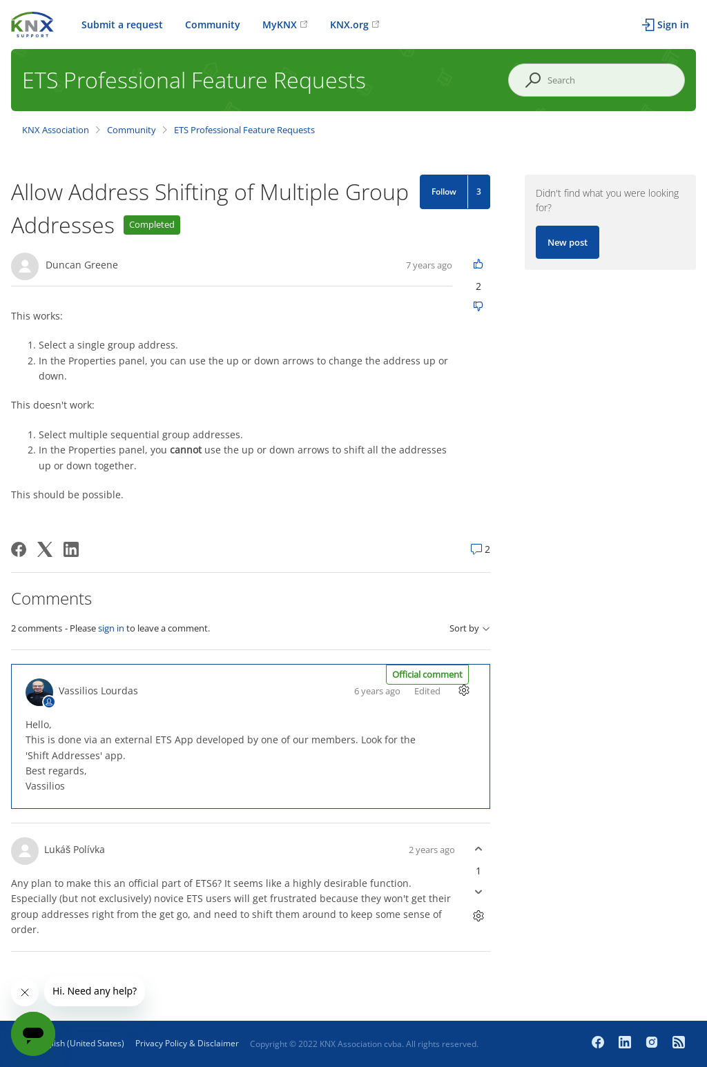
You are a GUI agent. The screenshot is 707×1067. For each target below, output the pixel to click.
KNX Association (55, 130)
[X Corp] (44, 549)
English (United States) (80, 1043)
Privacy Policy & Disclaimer (187, 1043)
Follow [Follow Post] (444, 191)
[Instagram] (653, 1043)
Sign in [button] (673, 24)
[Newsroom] (678, 1043)
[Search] (596, 80)
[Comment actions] (464, 690)
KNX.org (349, 24)
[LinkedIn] (71, 549)
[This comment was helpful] (478, 849)
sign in (111, 628)
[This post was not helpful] (478, 307)
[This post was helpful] (478, 265)
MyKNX (279, 24)
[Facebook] (18, 549)
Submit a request (122, 24)
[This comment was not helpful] (478, 892)
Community (212, 24)
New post (568, 242)
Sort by (469, 628)
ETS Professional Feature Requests (244, 130)
